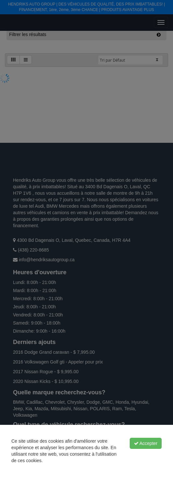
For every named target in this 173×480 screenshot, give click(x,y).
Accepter (145, 443)
